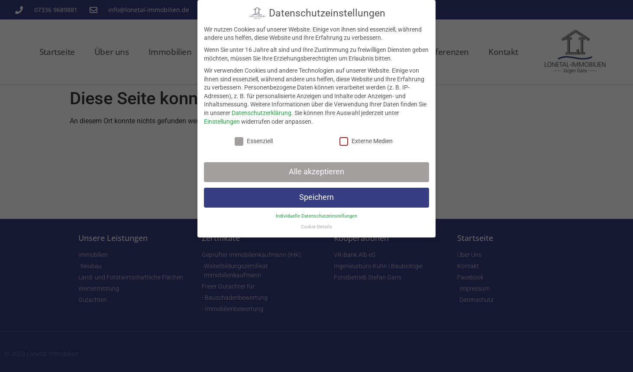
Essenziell (254, 141)
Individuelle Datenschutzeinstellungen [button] (316, 216)
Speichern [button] (316, 197)
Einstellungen (222, 121)
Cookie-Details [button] (316, 227)
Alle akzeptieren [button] (316, 171)
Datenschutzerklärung (261, 112)
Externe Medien (366, 141)
